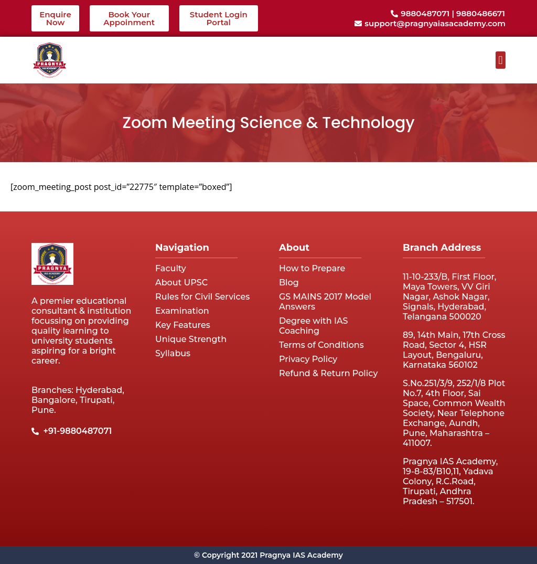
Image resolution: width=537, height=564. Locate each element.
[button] (501, 60)
